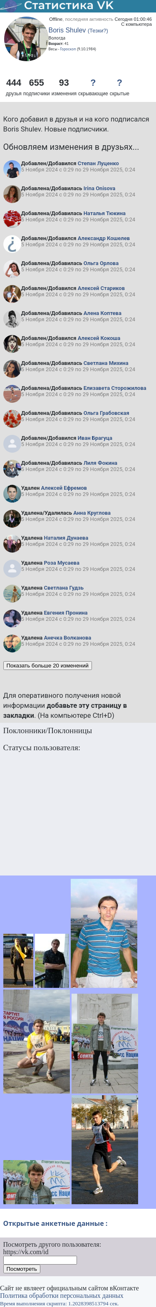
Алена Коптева (102, 313)
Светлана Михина (106, 363)
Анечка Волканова (67, 638)
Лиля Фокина (100, 463)
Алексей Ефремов (64, 488)
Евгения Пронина (65, 613)
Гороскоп (68, 49)
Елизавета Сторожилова (115, 388)
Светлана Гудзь (64, 588)
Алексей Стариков (101, 288)
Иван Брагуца (95, 438)
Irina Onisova (100, 188)
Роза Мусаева (61, 563)
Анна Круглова (92, 513)
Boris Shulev (67, 30)
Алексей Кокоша (99, 338)
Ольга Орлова (101, 263)
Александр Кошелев (104, 238)
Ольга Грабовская (106, 413)
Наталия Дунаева (66, 538)
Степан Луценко (98, 163)
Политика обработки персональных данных (62, 1295)
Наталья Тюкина (105, 213)
